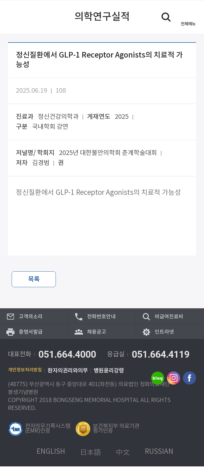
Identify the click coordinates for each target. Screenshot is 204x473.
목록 (34, 279)
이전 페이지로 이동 (14, 17)
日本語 (90, 458)
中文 (123, 458)
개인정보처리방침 (28, 377)
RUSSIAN (159, 458)
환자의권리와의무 (74, 377)
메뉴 (188, 24)
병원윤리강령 (115, 377)
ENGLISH (51, 458)
